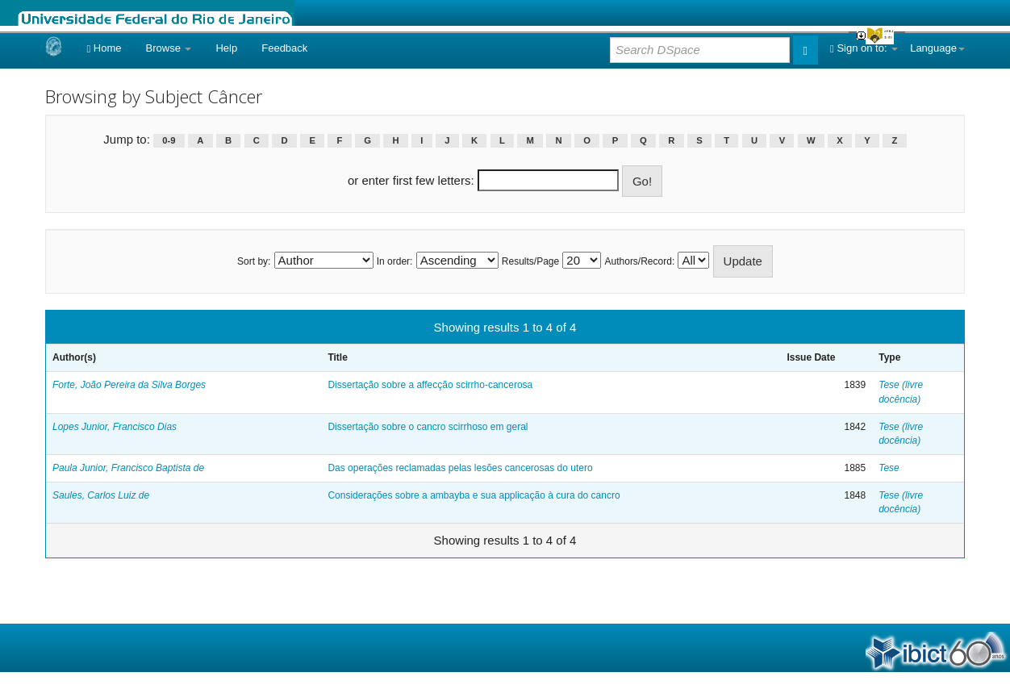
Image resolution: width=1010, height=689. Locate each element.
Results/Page (530, 261)
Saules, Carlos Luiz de (100, 495)
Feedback (284, 48)
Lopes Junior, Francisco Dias (114, 426)
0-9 (168, 140)
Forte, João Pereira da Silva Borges (129, 384)
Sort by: (253, 261)
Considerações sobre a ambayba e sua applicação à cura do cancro (474, 495)
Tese (889, 468)
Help (226, 48)
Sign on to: (864, 48)
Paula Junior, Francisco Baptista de (128, 468)
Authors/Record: (640, 261)
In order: (395, 261)
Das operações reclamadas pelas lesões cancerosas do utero (460, 468)
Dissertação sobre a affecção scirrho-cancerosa (430, 384)
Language (937, 48)
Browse (169, 48)
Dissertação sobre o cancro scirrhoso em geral (428, 426)
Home (103, 48)
